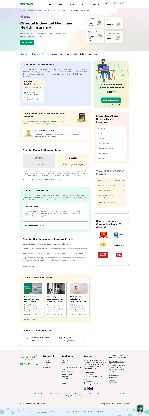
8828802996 (115, 375)
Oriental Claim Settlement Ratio (53, 34)
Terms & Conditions (122, 404)
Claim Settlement (110, 153)
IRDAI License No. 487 (116, 362)
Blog (63, 363)
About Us (65, 360)
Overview (24, 54)
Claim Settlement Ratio (69, 54)
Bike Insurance (47, 363)
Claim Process (85, 54)
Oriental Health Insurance (52, 11)
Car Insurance (47, 360)
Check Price (27, 43)
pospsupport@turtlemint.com (95, 384)
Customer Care (110, 143)
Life (83, 4)
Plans (65, 11)
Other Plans (35, 54)
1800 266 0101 (90, 382)
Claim (63, 365)
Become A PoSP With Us (114, 4)
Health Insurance (33, 11)
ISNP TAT (65, 381)
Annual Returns (67, 374)
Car (50, 4)
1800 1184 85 (35, 341)
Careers (64, 369)
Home (22, 11)
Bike (60, 4)
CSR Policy (65, 378)
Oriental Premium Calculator (31, 37)
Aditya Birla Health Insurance (111, 180)
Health (72, 4)
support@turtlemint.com (94, 376)
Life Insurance (47, 367)
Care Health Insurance (111, 190)
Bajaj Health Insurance (111, 185)
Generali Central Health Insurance (111, 204)
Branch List (65, 383)
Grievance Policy (67, 376)
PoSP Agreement (68, 372)
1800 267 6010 (90, 374)
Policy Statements (107, 404)
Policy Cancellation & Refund (71, 367)
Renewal (110, 138)
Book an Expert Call (111, 100)
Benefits (110, 158)
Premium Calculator (49, 54)
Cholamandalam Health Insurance (111, 196)
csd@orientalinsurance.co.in (74, 341)
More (95, 54)
